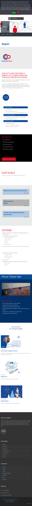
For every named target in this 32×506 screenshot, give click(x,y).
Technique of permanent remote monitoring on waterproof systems (15, 246)
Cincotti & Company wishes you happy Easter (9, 379)
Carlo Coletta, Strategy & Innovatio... (9, 351)
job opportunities (6, 450)
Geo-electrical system (8, 256)
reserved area (5, 452)
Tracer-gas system (8, 254)
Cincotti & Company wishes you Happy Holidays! (10, 403)
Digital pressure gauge (8, 237)
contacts (4, 454)
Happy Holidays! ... (5, 401)
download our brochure (9, 159)
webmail (4, 457)
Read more (26, 193)
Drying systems (5, 259)
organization (5, 446)
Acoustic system (7, 239)
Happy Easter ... (4, 376)
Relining (5, 264)
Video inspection (7, 244)
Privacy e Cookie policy (25, 9)
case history (5, 448)
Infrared (5, 242)
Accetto (14, 12)
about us (4, 444)
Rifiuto (18, 12)
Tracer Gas (6, 240)
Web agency (29, 503)
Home (7, 34)
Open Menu (14, 18)
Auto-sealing (6, 263)
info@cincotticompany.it (7, 495)
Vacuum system (7, 257)
